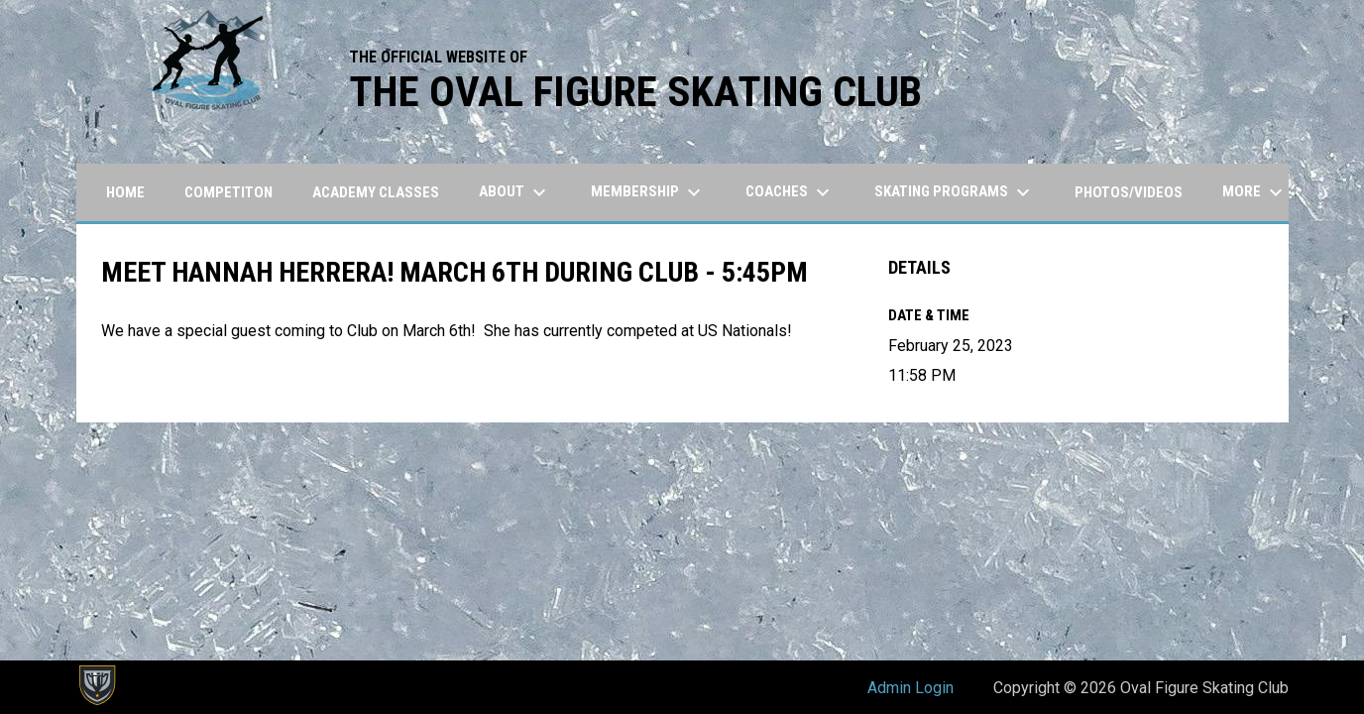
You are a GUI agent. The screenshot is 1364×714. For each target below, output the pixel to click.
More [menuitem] (1255, 192)
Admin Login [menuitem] (910, 687)
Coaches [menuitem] (790, 192)
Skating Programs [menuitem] (954, 192)
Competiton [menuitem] (228, 192)
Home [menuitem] (125, 192)
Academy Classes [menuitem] (375, 192)
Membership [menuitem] (648, 192)
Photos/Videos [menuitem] (1129, 192)
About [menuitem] (515, 192)
